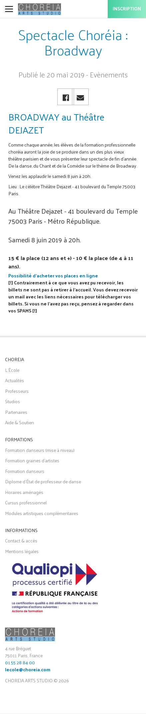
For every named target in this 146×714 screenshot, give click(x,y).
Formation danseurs (24, 471)
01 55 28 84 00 (20, 662)
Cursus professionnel (26, 502)
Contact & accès (21, 540)
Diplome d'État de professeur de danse (43, 481)
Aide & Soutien (19, 422)
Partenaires (16, 412)
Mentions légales (22, 551)
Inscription (127, 9)
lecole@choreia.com (27, 670)
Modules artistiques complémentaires (41, 513)
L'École (12, 370)
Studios (12, 401)
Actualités (14, 380)
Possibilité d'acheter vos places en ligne (53, 275)
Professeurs (17, 391)
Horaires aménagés (24, 492)
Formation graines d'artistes (32, 460)
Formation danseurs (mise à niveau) (40, 450)
